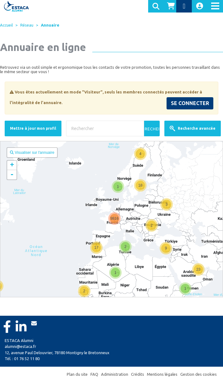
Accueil (6, 25)
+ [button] (12, 165)
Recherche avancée (193, 128)
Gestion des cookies (198, 374)
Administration (114, 374)
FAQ (94, 374)
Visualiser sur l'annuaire (32, 152)
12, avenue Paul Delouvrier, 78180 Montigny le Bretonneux (57, 352)
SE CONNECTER (190, 103)
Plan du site (77, 374)
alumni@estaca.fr (20, 346)
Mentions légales (162, 374)
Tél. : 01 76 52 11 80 (22, 358)
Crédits (137, 374)
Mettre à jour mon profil (33, 128)
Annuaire (50, 25)
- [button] (12, 174)
